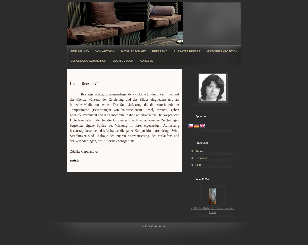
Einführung (79, 51)
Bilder (199, 164)
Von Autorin (105, 51)
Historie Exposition (222, 51)
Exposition (201, 158)
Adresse (146, 60)
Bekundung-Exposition (88, 60)
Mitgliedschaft (133, 51)
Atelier (199, 151)
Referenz (159, 51)
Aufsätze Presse (186, 51)
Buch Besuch (123, 60)
